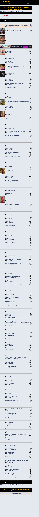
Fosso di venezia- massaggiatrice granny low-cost (15, 131)
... (10, 325)
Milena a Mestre (8, 417)
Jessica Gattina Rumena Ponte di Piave (13, 276)
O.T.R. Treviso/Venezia (6, 17)
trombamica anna (8, 344)
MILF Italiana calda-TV (9, 73)
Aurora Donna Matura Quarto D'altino (12, 156)
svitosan (10, 166)
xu (9, 140)
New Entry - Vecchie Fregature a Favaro (13, 404)
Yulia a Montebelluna (9, 148)
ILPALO (10, 67)
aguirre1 (10, 84)
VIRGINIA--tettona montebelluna (11, 198)
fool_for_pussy (12, 445)
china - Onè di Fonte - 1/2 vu (10, 234)
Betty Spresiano (8, 280)
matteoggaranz (12, 214)
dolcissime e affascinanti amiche (11, 400)
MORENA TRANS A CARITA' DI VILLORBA (13, 30)
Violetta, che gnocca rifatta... (10, 301)
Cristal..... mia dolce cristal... (10, 340)
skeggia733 (11, 290)
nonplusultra (11, 128)
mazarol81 (11, 281)
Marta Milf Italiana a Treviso (10, 242)
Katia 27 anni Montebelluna (10, 127)
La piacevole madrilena (9, 452)
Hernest (10, 209)
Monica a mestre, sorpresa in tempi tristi (13, 259)
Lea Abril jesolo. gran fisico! (10, 208)
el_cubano (11, 350)
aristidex (10, 256)
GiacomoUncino (12, 190)
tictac (10, 153)
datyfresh (11, 247)
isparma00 (11, 107)
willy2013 (10, 114)
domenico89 (11, 264)
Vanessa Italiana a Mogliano (10, 170)
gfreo (10, 194)
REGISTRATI (9, 3)
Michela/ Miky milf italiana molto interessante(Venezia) (15, 160)
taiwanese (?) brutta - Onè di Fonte (12, 135)
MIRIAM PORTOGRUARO (10, 255)
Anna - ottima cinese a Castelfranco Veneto (13, 408)
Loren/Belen (7, 425)
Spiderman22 (11, 145)
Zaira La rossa (8, 314)
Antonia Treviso (8, 61)
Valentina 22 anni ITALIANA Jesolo (12, 204)
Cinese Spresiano (8, 91)
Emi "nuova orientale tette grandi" (11, 122)
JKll (9, 384)
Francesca (7, 238)
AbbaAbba (11, 40)
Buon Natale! (7, 272)
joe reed (10, 149)
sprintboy (11, 222)
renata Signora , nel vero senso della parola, (13, 263)
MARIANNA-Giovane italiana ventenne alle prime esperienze (17, 101)
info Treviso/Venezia (6, 15)
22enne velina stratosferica (10, 366)
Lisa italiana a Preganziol (10, 392)
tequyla (10, 136)
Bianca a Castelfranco (9, 349)
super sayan (11, 239)
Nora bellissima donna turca (10, 413)
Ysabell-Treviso (8, 221)
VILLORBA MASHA (8, 51)
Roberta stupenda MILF (9, 184)
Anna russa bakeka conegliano (11, 477)
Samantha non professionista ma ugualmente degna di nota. (17, 322)
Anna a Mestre (8, 353)
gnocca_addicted (12, 231)
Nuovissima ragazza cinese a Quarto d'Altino (14, 284)
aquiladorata (11, 88)
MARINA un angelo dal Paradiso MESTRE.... (13, 288)
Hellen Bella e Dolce (9, 362)
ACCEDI (27, 3)
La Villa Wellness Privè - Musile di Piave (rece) (14, 83)
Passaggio (11, 363)
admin (10, 26)
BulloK (10, 52)
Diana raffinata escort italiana (11, 165)
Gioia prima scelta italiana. (10, 106)
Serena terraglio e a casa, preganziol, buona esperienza (16, 229)
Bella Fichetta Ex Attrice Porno (11, 396)
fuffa (10, 93)
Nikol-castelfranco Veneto (10, 225)
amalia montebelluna (9, 374)
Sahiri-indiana (7, 118)
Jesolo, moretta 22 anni (9, 383)
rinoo (10, 432)
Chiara (6, 293)
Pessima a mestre (8, 139)
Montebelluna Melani (9, 176)
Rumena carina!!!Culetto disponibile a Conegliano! (15, 66)
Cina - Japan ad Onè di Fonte (10, 465)
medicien (10, 181)
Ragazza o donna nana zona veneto (12, 57)
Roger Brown (11, 329)
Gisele (6, 370)
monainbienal (11, 294)
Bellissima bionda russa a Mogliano (12, 297)
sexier (10, 74)
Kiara (6, 217)
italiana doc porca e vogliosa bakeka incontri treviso (15, 434)
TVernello (11, 31)
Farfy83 (10, 376)
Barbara (6, 327)
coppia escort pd (8, 193)
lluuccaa (10, 260)
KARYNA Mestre (8, 79)
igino (10, 200)
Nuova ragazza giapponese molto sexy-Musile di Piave (16, 189)
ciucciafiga (11, 321)
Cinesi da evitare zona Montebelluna (12, 152)
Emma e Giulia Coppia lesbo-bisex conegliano (14, 305)
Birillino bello (11, 80)
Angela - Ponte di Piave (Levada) (11, 87)
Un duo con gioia (8, 332)
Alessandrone (11, 405)
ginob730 (10, 380)
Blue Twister (11, 367)
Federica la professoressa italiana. (12, 469)
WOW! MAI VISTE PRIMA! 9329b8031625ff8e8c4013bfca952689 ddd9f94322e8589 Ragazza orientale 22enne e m (15, 318)
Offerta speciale (8, 379)
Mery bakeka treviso (9, 448)
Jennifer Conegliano (9, 267)
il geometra (11, 342)
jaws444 (10, 102)
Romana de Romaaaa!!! (9, 473)
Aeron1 (10, 302)
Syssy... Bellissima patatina (10, 439)
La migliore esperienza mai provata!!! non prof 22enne (15, 386)
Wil (9, 409)
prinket (10, 132)
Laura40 (6, 421)
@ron (10, 397)
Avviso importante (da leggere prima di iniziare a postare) (16, 25)
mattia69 (10, 218)
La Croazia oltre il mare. (9, 335)
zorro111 (10, 285)
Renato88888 (11, 58)
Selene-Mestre (8, 246)
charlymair (11, 414)
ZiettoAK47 (11, 62)
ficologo (10, 162)
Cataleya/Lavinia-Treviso (10, 96)
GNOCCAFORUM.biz (6, 1)
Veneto (10, 97)
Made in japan (7, 456)
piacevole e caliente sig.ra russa (11, 180)
